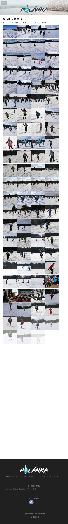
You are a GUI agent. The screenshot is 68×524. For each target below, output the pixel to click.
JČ (38, 517)
